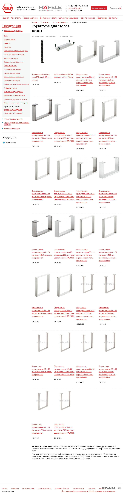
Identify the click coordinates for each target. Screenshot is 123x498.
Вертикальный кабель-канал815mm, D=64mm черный (41, 77)
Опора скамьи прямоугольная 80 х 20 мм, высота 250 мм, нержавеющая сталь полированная (108, 196)
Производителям (28, 488)
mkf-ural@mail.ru (75, 8)
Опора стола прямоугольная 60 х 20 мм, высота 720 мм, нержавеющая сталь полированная (108, 313)
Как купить (15, 488)
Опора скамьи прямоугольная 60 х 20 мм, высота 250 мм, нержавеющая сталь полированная (108, 79)
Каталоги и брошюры (62, 488)
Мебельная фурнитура (60, 22)
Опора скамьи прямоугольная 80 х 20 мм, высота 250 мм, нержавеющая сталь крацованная (85, 196)
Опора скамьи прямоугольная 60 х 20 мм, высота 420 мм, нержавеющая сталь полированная (108, 138)
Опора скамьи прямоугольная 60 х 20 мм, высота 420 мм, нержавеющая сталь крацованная (85, 138)
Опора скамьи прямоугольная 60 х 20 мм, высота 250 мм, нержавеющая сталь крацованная (85, 79)
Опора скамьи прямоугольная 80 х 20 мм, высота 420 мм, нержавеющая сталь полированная (108, 255)
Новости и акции (78, 488)
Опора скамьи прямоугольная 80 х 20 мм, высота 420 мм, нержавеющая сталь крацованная (85, 255)
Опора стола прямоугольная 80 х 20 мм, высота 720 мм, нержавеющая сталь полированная (108, 371)
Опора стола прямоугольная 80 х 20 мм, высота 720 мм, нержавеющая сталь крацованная (85, 371)
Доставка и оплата (44, 488)
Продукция (102, 18)
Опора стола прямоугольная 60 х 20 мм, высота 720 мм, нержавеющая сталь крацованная (85, 313)
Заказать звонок (99, 8)
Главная (34, 22)
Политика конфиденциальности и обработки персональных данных (88, 491)
